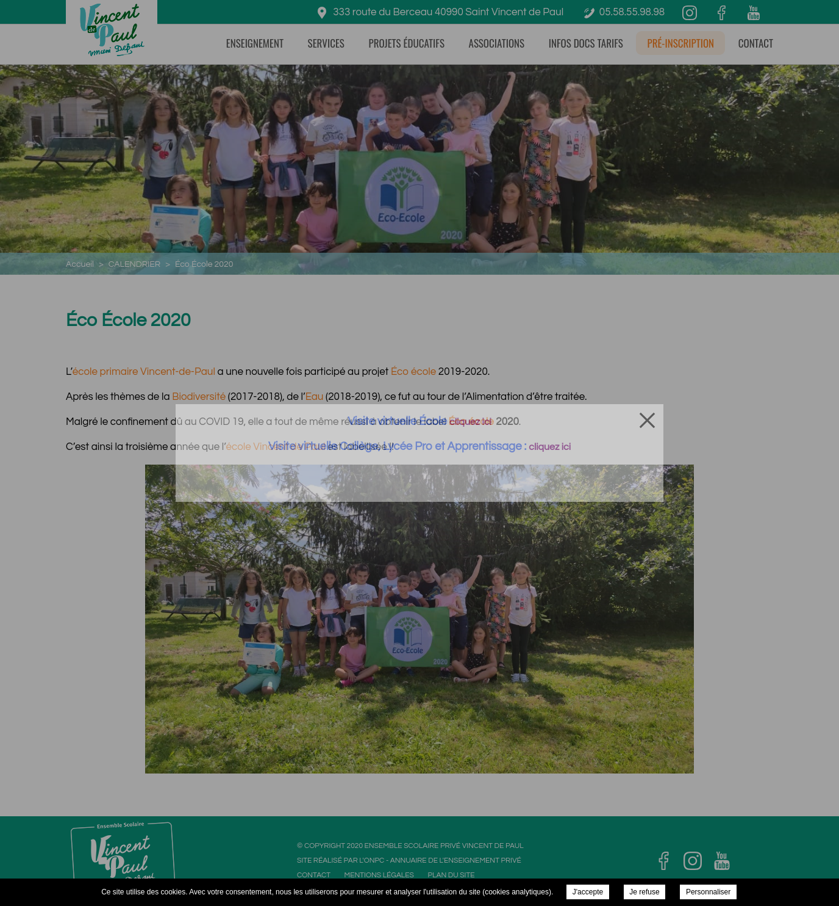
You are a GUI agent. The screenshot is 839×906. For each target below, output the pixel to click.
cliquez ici (470, 422)
